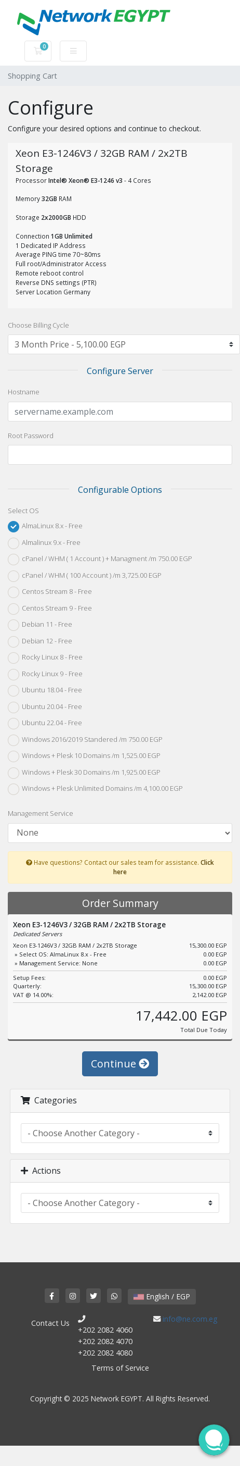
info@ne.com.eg (190, 1319)
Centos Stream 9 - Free (50, 609)
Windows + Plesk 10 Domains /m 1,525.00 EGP (84, 756)
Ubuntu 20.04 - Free (45, 707)
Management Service (40, 813)
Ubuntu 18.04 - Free (45, 691)
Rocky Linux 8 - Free (45, 658)
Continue (120, 1064)
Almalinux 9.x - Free (44, 543)
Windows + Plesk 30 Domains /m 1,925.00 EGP (84, 773)
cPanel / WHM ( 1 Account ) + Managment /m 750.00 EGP (100, 559)
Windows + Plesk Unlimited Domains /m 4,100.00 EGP (95, 789)
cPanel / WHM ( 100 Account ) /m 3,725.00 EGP (85, 576)
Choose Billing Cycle (38, 325)
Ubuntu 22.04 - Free (45, 723)
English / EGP (162, 1296)
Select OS (23, 510)
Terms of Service (120, 1368)
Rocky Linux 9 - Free (45, 674)
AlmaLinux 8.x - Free (45, 526)
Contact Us (50, 1323)
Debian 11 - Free (40, 625)
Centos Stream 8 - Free (50, 592)
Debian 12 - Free (40, 642)
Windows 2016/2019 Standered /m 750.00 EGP (85, 740)
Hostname (23, 391)
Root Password (31, 435)
